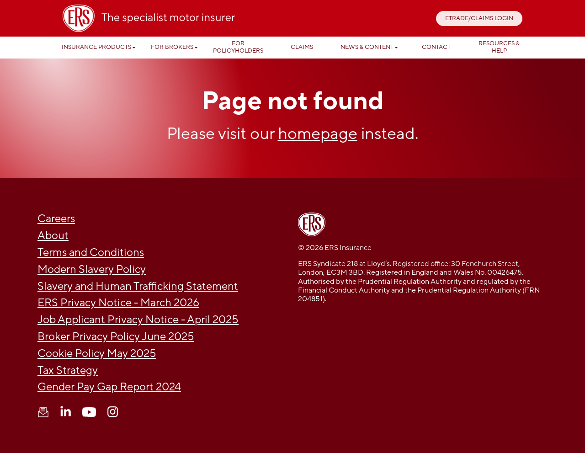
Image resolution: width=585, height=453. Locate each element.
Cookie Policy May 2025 (96, 353)
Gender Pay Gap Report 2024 (109, 387)
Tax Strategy (67, 370)
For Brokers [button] (172, 47)
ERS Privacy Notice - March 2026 (118, 303)
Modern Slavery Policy (91, 269)
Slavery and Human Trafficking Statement (137, 286)
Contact (436, 47)
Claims (302, 47)
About (53, 236)
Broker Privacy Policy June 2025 (115, 337)
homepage (317, 133)
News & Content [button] (367, 47)
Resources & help (499, 47)
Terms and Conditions (90, 252)
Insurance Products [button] (96, 47)
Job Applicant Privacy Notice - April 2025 (138, 320)
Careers (56, 219)
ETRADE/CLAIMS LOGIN (479, 18)
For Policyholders (238, 47)
